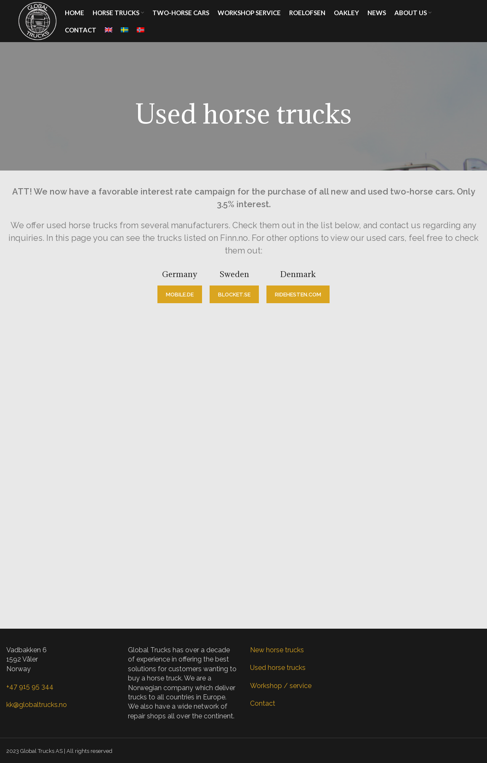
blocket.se (234, 294)
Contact (262, 703)
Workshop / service (280, 686)
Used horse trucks (278, 668)
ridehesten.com (298, 294)
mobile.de (180, 294)
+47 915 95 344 (29, 687)
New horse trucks (277, 650)
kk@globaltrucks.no (36, 705)
